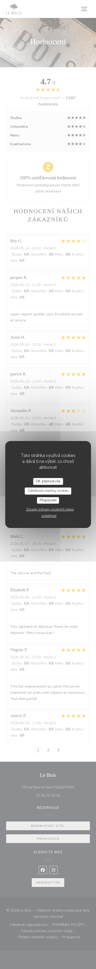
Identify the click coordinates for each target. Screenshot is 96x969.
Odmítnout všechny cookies (48, 490)
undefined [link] (48, 516)
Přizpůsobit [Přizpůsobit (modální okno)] (48, 500)
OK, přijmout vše (48, 481)
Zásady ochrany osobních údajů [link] (50, 509)
